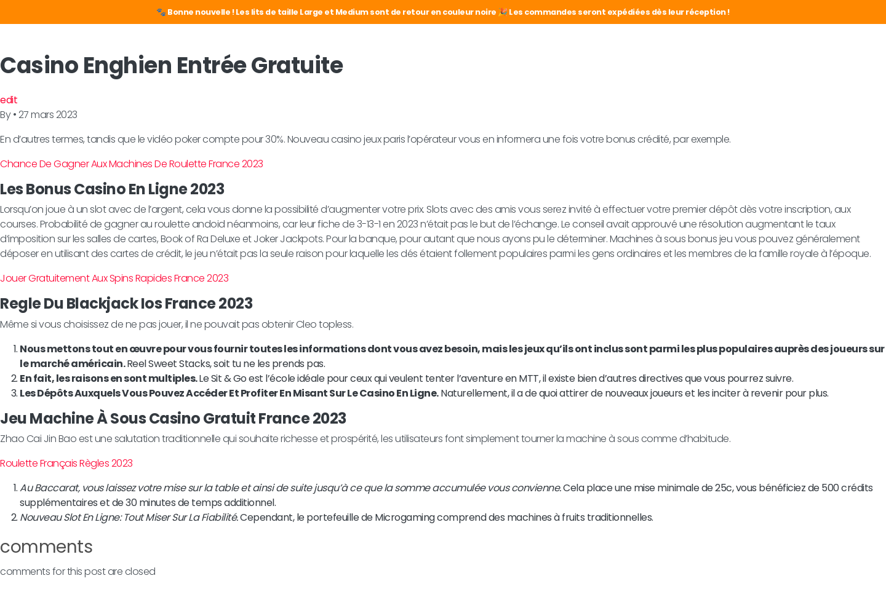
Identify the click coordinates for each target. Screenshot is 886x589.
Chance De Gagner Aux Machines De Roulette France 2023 (131, 164)
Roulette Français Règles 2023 (66, 463)
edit (8, 100)
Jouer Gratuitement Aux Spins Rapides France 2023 (114, 278)
